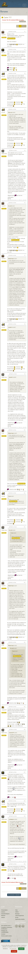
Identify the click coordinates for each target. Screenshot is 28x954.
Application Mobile (20, 919)
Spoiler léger (11, 38)
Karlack (3, 52)
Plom (3, 433)
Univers (3, 911)
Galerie (3, 917)
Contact (3, 934)
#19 (24, 816)
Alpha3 (3, 76)
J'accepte (21, 948)
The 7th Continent (11, 20)
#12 (24, 526)
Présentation (4, 910)
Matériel (3, 915)
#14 (24, 642)
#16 (24, 729)
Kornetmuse (4, 153)
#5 (24, 150)
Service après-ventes (6, 935)
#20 (24, 863)
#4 (24, 109)
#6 (24, 202)
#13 (24, 582)
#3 (24, 73)
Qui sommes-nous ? (6, 925)
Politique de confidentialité (4, 931)
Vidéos (17, 911)
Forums (4, 20)
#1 (24, 31)
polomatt (4, 34)
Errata (16, 917)
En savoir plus (13, 948)
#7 (24, 255)
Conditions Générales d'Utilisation (6, 928)
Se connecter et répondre (14, 894)
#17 (24, 772)
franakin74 (4, 710)
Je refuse (14, 951)
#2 (24, 49)
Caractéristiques (5, 913)
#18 (24, 800)
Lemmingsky (4, 775)
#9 (24, 373)
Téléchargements (19, 915)
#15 (24, 706)
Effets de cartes (20, 20)
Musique (17, 913)
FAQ (16, 910)
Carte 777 (6, 17)
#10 (24, 429)
